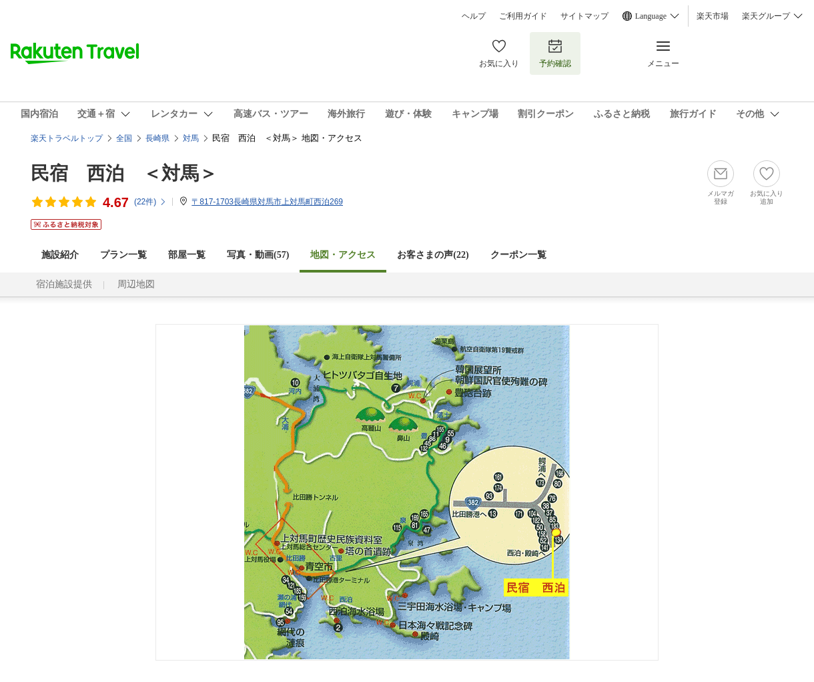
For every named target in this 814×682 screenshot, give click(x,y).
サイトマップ (584, 16)
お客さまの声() (432, 255)
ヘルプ (474, 16)
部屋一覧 (187, 255)
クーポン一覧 (518, 255)
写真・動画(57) (258, 255)
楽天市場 (713, 16)
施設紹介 (60, 255)
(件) (150, 202)
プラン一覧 (123, 255)
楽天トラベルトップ (67, 138)
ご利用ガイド (523, 16)
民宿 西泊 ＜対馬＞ (124, 173)
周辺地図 (136, 284)
